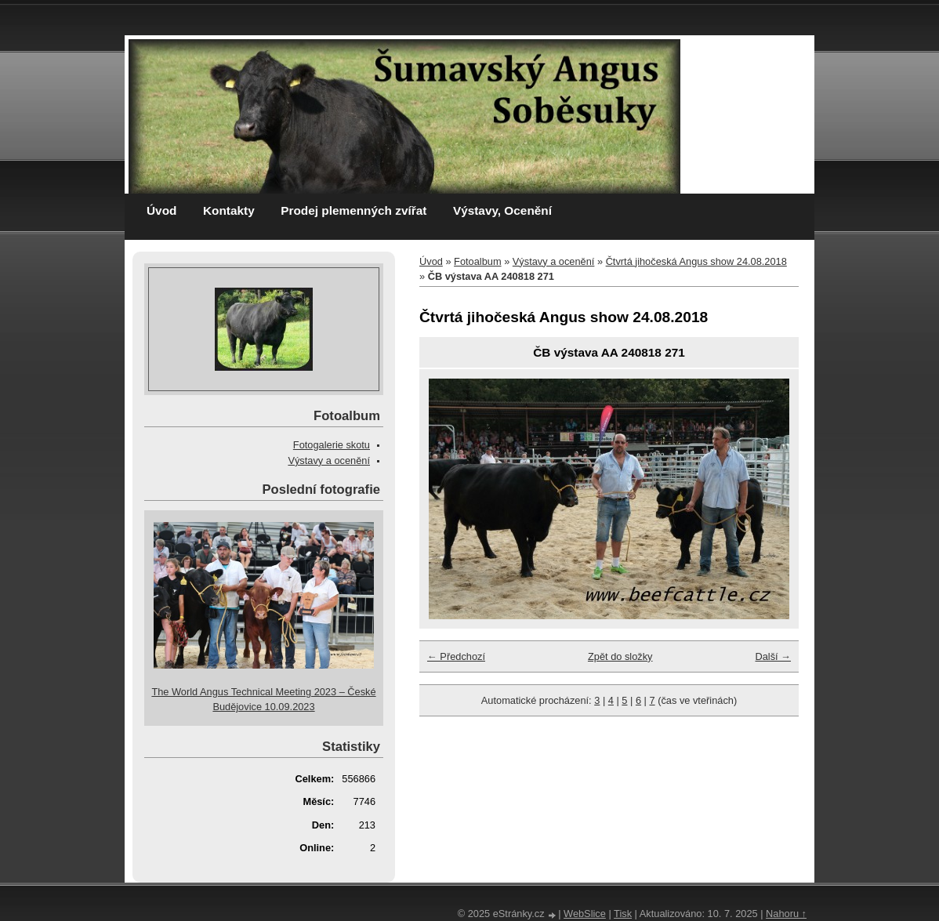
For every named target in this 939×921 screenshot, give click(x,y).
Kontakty (229, 210)
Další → (773, 656)
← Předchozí (456, 656)
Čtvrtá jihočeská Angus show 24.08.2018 (696, 261)
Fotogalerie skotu (331, 445)
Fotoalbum (477, 261)
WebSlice (585, 913)
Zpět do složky (620, 656)
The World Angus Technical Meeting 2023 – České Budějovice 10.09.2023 (263, 699)
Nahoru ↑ (786, 913)
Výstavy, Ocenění (502, 210)
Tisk (623, 913)
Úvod (161, 210)
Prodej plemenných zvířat (353, 210)
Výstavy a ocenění (554, 261)
